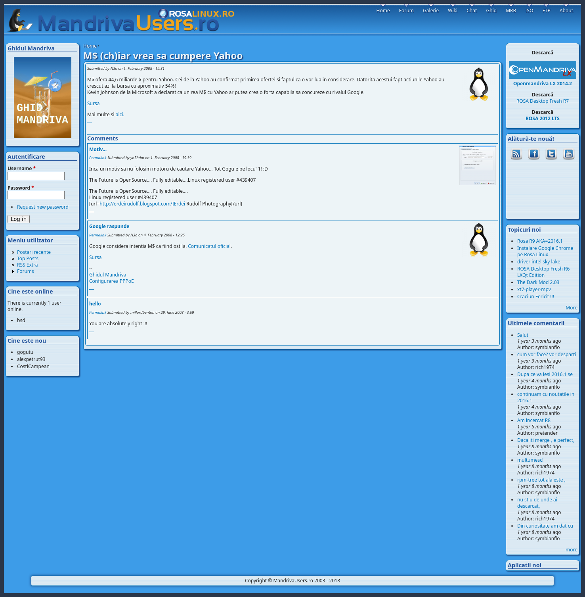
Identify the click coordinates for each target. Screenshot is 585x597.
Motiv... (98, 149)
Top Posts (27, 258)
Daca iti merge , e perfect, (545, 440)
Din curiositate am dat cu (545, 525)
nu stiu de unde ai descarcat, (537, 502)
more (571, 549)
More (571, 307)
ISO (529, 10)
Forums (25, 271)
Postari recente (34, 252)
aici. (120, 114)
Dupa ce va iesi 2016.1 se (545, 374)
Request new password (43, 206)
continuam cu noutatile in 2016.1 (545, 397)
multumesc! (530, 460)
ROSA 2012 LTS (543, 118)
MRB (511, 10)
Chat (471, 10)
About (566, 10)
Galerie (431, 10)
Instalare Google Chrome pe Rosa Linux (545, 251)
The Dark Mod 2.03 (538, 282)
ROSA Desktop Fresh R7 (542, 101)
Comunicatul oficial (209, 246)
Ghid (491, 10)
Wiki (452, 10)
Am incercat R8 (534, 420)
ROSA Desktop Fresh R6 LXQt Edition (543, 271)
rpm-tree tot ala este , (541, 479)
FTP (547, 10)
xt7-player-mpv (534, 289)
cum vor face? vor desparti (546, 354)
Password (21, 188)
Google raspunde (109, 226)
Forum (406, 10)
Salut (522, 335)
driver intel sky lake (538, 261)
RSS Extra (27, 264)
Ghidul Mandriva (107, 274)
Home (90, 45)
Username (22, 168)
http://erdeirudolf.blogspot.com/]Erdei (142, 203)
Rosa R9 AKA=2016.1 (540, 241)
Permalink (97, 157)
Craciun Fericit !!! (535, 296)
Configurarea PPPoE (111, 281)
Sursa (93, 103)
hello (95, 303)
